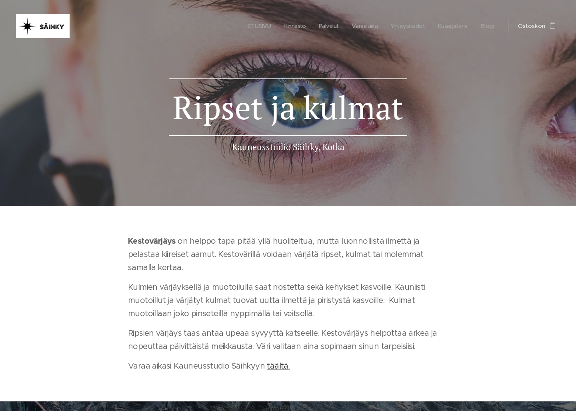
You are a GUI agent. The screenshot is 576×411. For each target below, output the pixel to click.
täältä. (278, 366)
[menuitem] (249, 26)
